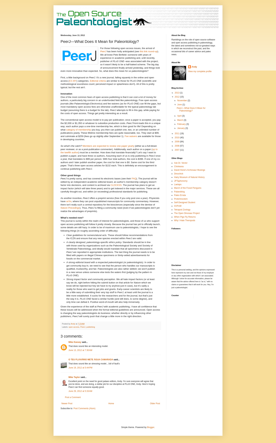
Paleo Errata (180, 195)
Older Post (155, 403)
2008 (177, 146)
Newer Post (66, 403)
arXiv (68, 201)
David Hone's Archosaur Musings (189, 170)
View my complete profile (200, 71)
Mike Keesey (74, 342)
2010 (177, 137)
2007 (177, 150)
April (179, 116)
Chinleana (179, 166)
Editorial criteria (98, 81)
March (180, 120)
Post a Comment (73, 397)
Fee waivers (131, 136)
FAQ (134, 178)
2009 (177, 141)
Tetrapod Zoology (182, 209)
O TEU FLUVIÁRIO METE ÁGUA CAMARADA (90, 359)
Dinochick (178, 173)
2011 (177, 133)
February (181, 124)
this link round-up (148, 51)
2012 (177, 97)
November (182, 100)
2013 (177, 93)
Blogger (150, 427)
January (181, 128)
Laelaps (177, 184)
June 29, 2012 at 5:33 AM (80, 391)
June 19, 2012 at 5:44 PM (80, 367)
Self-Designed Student (184, 202)
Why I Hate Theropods (184, 220)
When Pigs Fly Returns (185, 217)
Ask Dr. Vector (180, 163)
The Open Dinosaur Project (187, 213)
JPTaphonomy (180, 181)
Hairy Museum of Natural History (189, 177)
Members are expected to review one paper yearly (108, 146)
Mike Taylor (74, 377)
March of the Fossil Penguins (187, 188)
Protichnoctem (181, 199)
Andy (194, 67)
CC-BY (72, 81)
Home (111, 403)
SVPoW (177, 206)
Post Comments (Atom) (84, 408)
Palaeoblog (179, 191)
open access (74, 327)
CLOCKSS (116, 185)
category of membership (78, 129)
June (179, 104)
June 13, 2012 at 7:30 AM (80, 350)
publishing (90, 327)
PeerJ (82, 327)
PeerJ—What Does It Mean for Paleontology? (191, 109)
